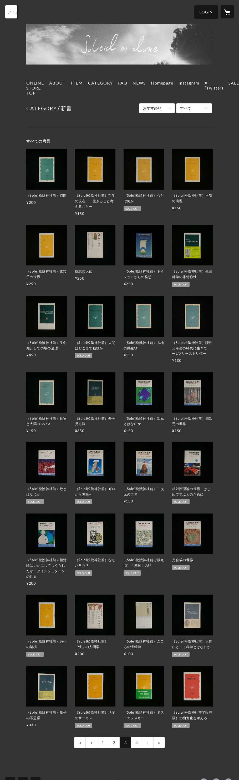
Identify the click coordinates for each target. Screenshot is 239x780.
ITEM (77, 82)
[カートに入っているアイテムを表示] (227, 11)
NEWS (139, 82)
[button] (206, 12)
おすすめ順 (152, 108)
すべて (185, 108)
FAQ (122, 82)
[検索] (11, 11)
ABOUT (57, 82)
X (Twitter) (214, 85)
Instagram (189, 82)
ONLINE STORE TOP (35, 87)
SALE (233, 82)
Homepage (162, 82)
